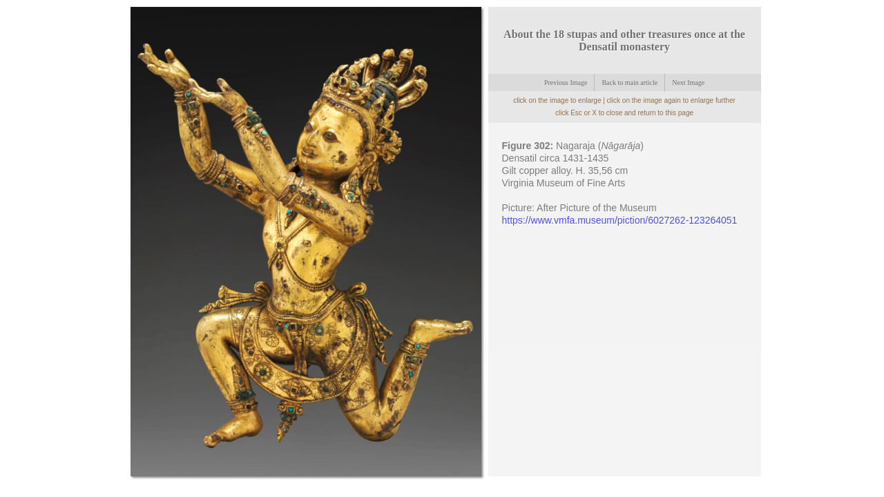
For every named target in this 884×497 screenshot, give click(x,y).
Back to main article (629, 82)
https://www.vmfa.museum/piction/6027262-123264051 (620, 220)
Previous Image (566, 82)
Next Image (688, 82)
